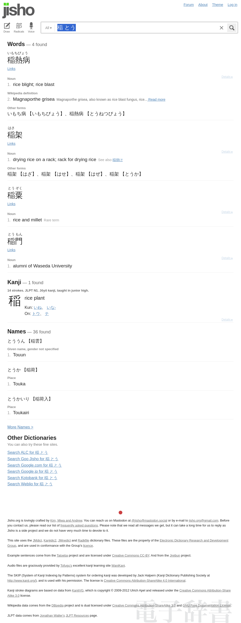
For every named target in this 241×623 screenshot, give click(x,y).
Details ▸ (227, 77)
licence (88, 545)
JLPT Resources (77, 615)
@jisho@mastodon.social (149, 520)
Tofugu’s (66, 565)
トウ (36, 313)
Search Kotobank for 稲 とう (32, 478)
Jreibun (175, 555)
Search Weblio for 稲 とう (30, 484)
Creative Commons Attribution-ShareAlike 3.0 (144, 605)
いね (38, 307)
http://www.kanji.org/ (21, 580)
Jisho (18, 10)
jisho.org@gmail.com (203, 520)
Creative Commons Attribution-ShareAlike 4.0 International (144, 580)
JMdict (37, 540)
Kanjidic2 (50, 540)
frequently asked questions (79, 525)
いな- (51, 307)
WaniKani (118, 565)
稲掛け (117, 160)
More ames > (20, 427)
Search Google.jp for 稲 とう (32, 471)
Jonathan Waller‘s (52, 615)
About (203, 5)
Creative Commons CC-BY (130, 555)
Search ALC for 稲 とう (27, 452)
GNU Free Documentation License (207, 605)
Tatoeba (62, 555)
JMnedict (64, 540)
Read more (156, 99)
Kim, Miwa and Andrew (66, 520)
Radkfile (83, 540)
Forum (189, 5)
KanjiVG (77, 590)
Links (11, 69)
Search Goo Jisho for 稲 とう (32, 459)
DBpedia (57, 605)
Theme (217, 5)
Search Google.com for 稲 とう (34, 465)
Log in (232, 5)
